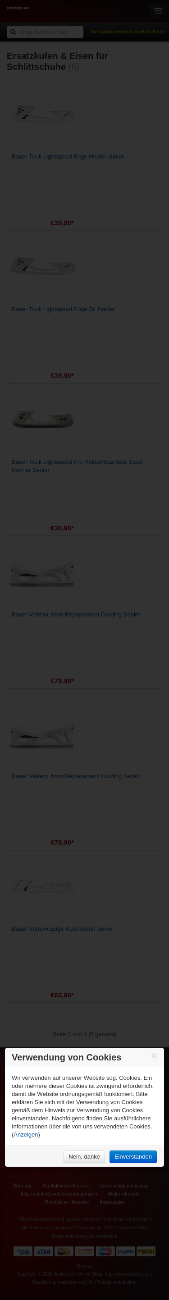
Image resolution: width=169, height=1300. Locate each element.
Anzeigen (26, 1134)
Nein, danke (84, 1156)
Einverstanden (133, 1156)
